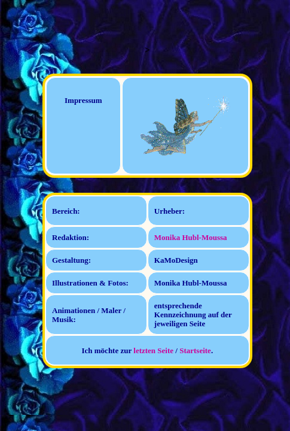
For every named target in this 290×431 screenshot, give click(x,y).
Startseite (195, 350)
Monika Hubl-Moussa (190, 237)
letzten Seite (153, 350)
